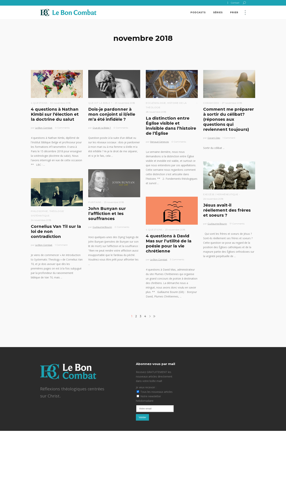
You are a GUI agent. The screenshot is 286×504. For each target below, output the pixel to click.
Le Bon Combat (43, 127)
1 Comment (229, 137)
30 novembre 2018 (60, 103)
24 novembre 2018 (41, 220)
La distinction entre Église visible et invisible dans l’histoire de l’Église (171, 126)
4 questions (39, 103)
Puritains (94, 202)
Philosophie (39, 211)
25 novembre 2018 (114, 202)
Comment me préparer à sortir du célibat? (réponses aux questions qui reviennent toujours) (228, 119)
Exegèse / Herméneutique (220, 194)
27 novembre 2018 (232, 103)
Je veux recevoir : (146, 387)
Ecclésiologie (156, 103)
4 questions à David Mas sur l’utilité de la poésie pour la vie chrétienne (168, 243)
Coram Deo (211, 103)
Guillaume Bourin (217, 223)
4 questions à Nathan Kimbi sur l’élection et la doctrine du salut (55, 114)
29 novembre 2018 (125, 103)
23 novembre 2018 (175, 229)
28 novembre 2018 (156, 111)
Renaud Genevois (159, 141)
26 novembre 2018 (213, 198)
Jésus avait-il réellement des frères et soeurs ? (227, 210)
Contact (235, 2)
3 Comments (177, 259)
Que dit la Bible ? (100, 103)
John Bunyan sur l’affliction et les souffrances (107, 213)
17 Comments (237, 223)
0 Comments (62, 127)
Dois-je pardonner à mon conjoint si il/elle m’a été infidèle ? (111, 114)
